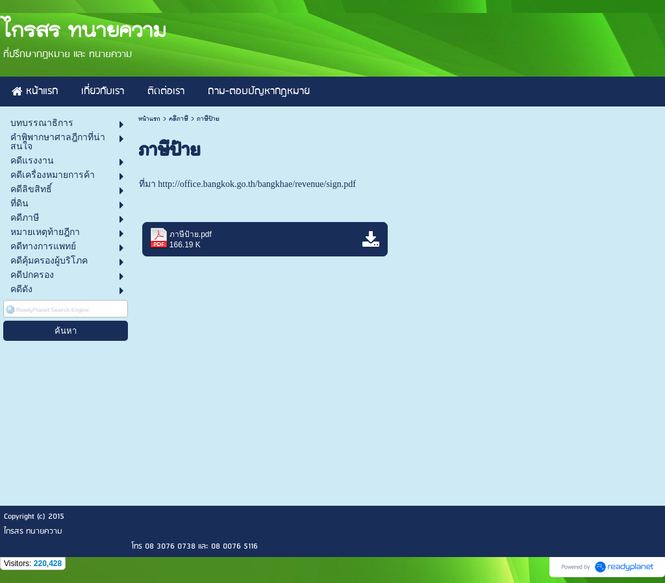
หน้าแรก (149, 119)
